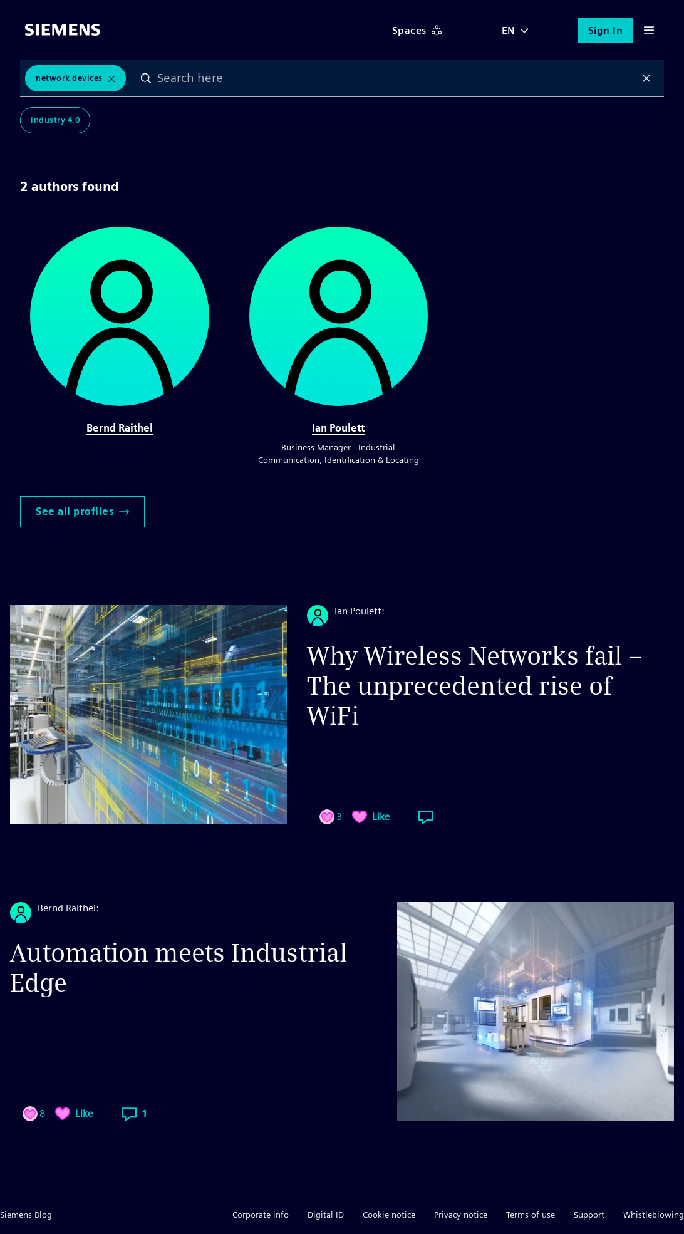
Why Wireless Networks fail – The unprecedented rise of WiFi (475, 686)
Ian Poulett (338, 428)
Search (146, 78)
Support (589, 1215)
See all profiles (82, 511)
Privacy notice (460, 1215)
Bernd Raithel (119, 428)
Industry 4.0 (55, 120)
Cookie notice (389, 1215)
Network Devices (69, 78)
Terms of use (530, 1215)
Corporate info (260, 1215)
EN (509, 30)
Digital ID (326, 1215)
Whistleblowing (653, 1215)
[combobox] (396, 78)
